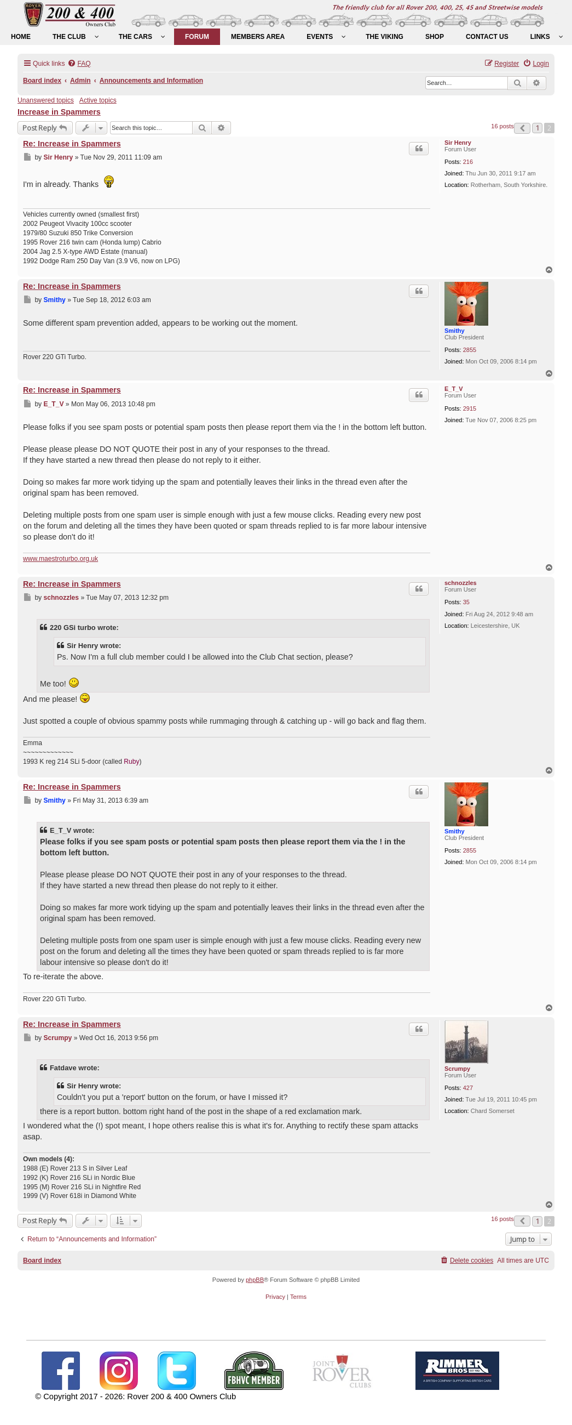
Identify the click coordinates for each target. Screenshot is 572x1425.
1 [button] (537, 128)
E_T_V (453, 388)
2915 (469, 408)
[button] (522, 128)
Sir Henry (457, 142)
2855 (469, 350)
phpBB (255, 1279)
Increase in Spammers (59, 111)
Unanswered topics (46, 100)
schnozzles (460, 583)
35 (466, 602)
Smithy (454, 330)
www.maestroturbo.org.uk (60, 559)
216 (468, 161)
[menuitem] (21, 37)
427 (468, 1088)
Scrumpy (457, 1068)
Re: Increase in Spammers (72, 143)
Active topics (98, 100)
